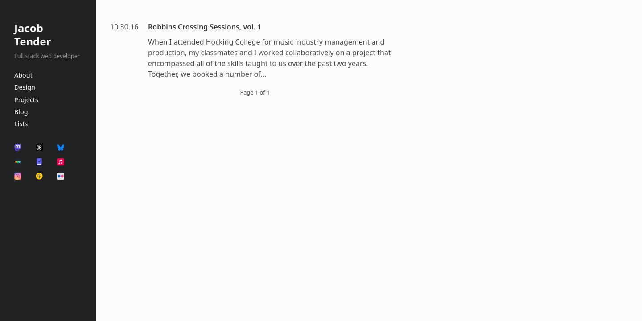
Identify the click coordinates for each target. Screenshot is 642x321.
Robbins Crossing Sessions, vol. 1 (204, 27)
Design (24, 87)
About (23, 75)
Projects (26, 99)
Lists (21, 123)
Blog (21, 111)
